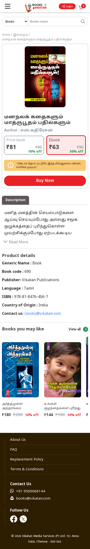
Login (67, 6)
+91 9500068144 (30, 491)
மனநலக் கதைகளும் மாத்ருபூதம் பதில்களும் (37, 39)
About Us (18, 440)
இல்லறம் (20, 35)
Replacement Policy (26, 459)
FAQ (13, 450)
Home (6, 35)
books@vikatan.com (43, 313)
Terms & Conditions (27, 469)
